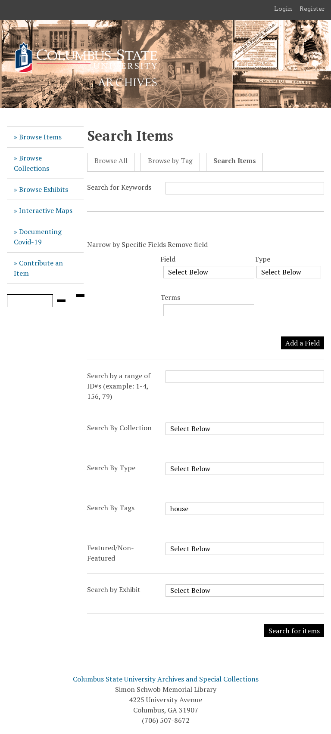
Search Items (234, 160)
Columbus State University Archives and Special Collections (166, 679)
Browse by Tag (170, 160)
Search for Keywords (119, 187)
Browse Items (40, 137)
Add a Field (302, 343)
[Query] (30, 300)
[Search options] (80, 295)
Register (312, 8)
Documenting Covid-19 (38, 237)
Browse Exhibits (43, 189)
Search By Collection (119, 427)
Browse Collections (31, 163)
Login (283, 8)
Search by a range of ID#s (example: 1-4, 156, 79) (118, 386)
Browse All (111, 160)
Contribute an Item (38, 268)
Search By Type (111, 467)
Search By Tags (110, 507)
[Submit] (61, 300)
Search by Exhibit (114, 589)
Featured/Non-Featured (110, 553)
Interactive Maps (45, 210)
